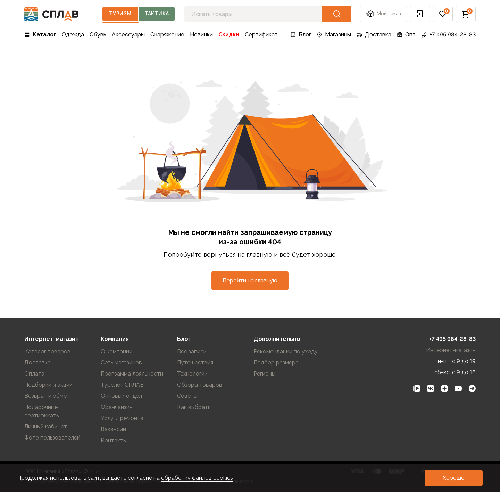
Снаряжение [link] (167, 34)
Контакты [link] (114, 440)
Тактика (156, 13)
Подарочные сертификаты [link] (42, 411)
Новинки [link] (201, 34)
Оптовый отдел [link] (121, 396)
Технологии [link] (192, 373)
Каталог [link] (40, 34)
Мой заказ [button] (383, 14)
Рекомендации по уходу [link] (285, 351)
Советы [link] (187, 396)
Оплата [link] (34, 373)
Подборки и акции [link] (48, 385)
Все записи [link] (192, 351)
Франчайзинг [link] (118, 407)
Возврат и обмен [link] (47, 396)
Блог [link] (300, 34)
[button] (420, 14)
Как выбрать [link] (193, 407)
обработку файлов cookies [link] (197, 478)
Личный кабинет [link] (45, 426)
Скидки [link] (228, 34)
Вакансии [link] (113, 429)
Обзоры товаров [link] (199, 385)
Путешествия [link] (195, 362)
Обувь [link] (98, 34)
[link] (417, 388)
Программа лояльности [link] (132, 373)
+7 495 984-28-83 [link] (448, 34)
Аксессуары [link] (128, 34)
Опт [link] (406, 34)
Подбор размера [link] (276, 362)
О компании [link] (116, 351)
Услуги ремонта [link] (122, 418)
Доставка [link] (374, 34)
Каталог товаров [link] (47, 351)
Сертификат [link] (261, 34)
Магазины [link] (334, 34)
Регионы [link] (264, 373)
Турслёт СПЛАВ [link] (122, 385)
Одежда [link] (73, 34)
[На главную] (51, 14)
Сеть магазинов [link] (121, 362)
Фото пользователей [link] (52, 437)
